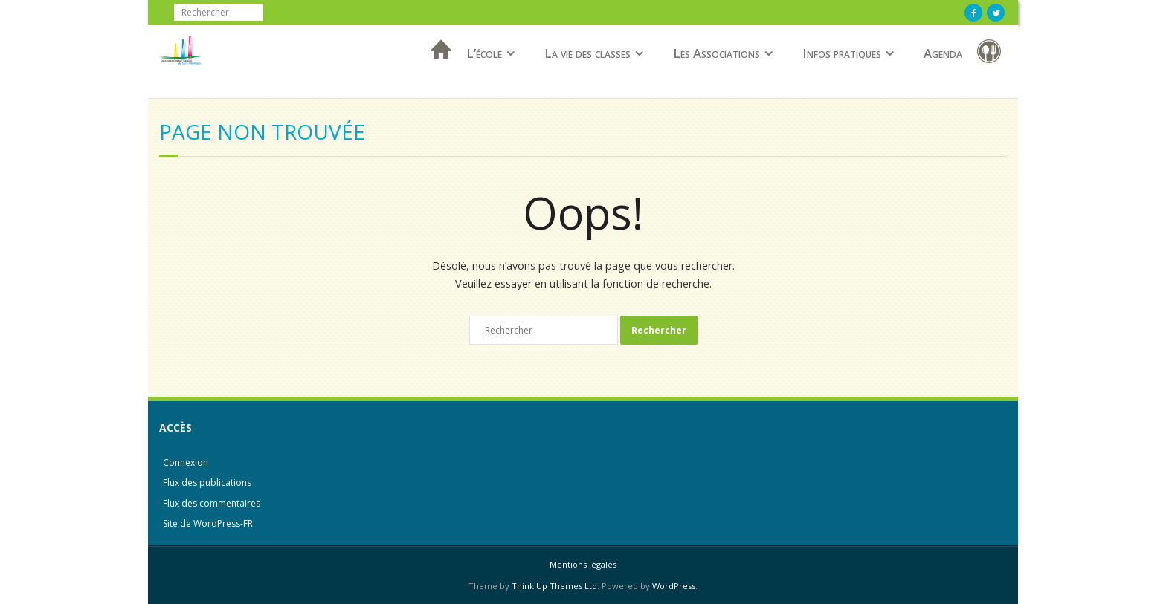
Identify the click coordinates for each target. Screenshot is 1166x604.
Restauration (992, 54)
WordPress (673, 585)
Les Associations (716, 53)
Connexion (185, 462)
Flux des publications (207, 482)
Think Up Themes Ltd (554, 585)
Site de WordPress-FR (208, 523)
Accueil (436, 68)
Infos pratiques (841, 53)
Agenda (943, 53)
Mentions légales (583, 564)
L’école (484, 53)
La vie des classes (587, 53)
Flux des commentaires (211, 503)
